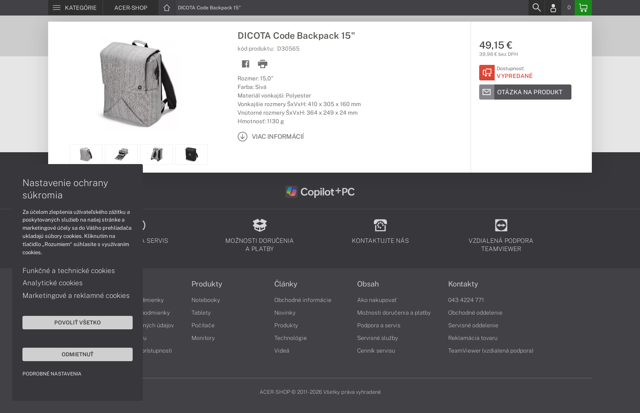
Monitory (203, 338)
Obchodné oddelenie (475, 312)
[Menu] (75, 8)
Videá (281, 350)
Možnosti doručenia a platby (394, 312)
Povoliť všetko (77, 322)
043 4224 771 (466, 300)
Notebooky (205, 300)
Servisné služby (377, 338)
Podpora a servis (378, 325)
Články (286, 284)
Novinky (285, 312)
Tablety (201, 312)
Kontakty (463, 284)
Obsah (368, 284)
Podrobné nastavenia (52, 374)
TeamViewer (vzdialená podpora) (490, 350)
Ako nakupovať (377, 300)
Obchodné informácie (302, 300)
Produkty (206, 284)
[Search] (536, 8)
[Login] (553, 8)
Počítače (203, 325)
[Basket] (583, 8)
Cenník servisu (376, 350)
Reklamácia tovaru (473, 338)
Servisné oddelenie (473, 325)
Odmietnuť (77, 354)
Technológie (290, 338)
